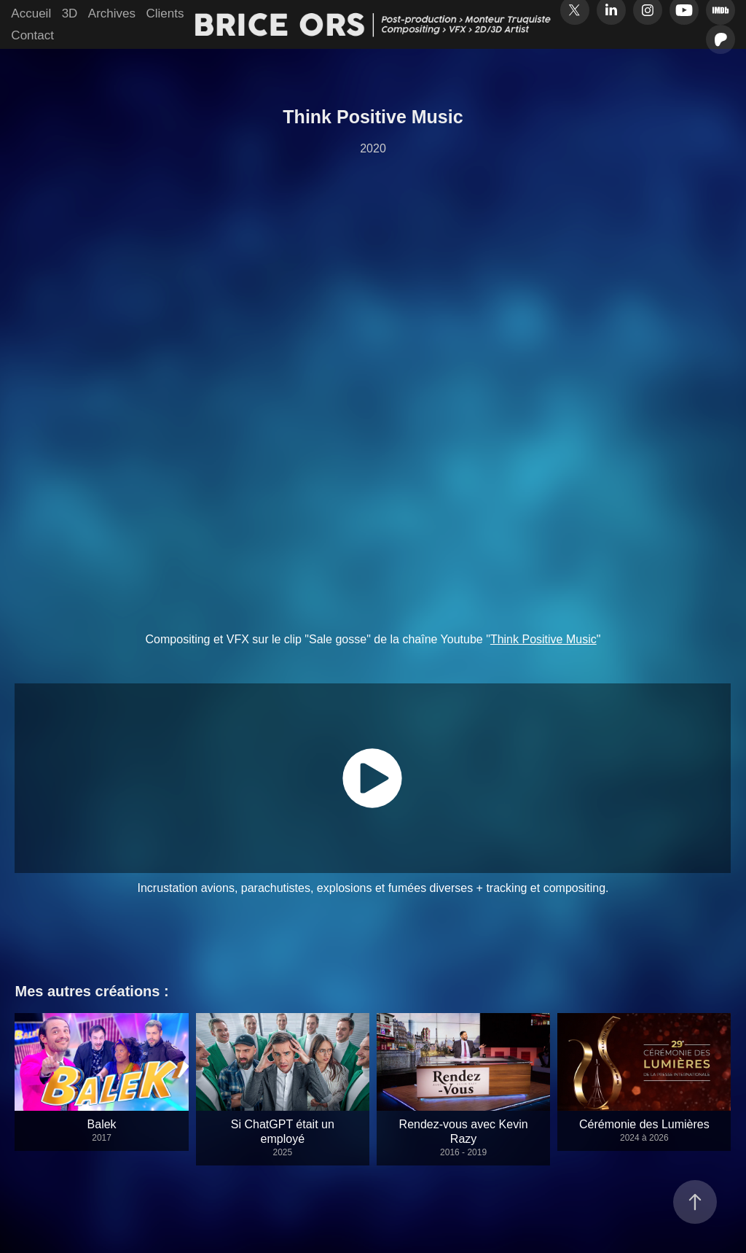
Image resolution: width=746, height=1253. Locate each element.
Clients (165, 13)
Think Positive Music (543, 639)
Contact (32, 35)
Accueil (31, 13)
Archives (112, 13)
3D (70, 13)
